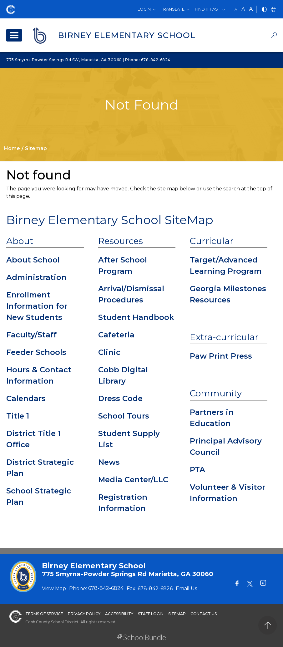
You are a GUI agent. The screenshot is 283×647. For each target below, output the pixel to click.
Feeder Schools (36, 352)
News (109, 462)
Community (216, 393)
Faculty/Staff (31, 334)
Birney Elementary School (126, 35)
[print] (273, 10)
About (19, 241)
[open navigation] (14, 35)
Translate (172, 9)
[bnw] (264, 10)
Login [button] (144, 9)
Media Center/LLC (133, 479)
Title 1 (17, 415)
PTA (197, 469)
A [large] (251, 9)
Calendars (26, 398)
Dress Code (120, 398)
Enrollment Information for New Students (36, 306)
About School (33, 259)
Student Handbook (136, 317)
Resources (120, 241)
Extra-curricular (224, 337)
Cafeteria (116, 334)
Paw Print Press (221, 355)
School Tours (123, 415)
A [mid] (243, 9)
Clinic (109, 352)
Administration (36, 277)
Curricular (212, 241)
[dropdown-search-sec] (274, 36)
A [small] (236, 9)
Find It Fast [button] (207, 9)
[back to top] (267, 625)
